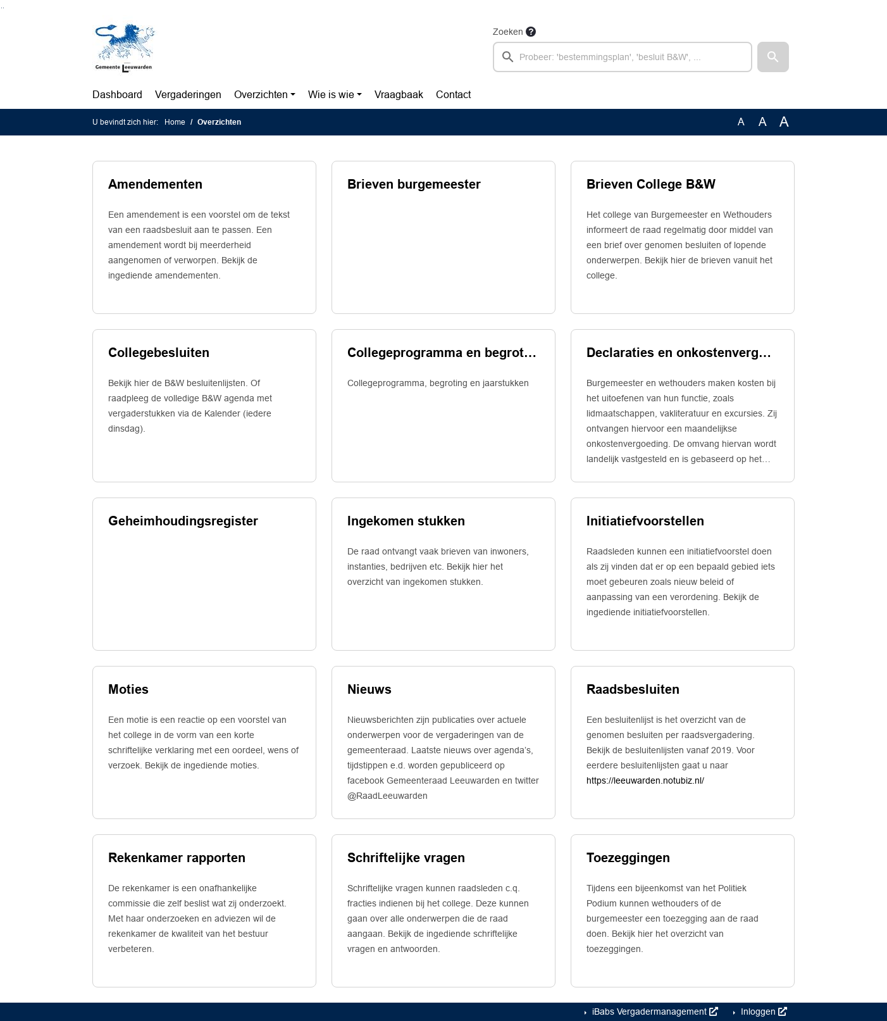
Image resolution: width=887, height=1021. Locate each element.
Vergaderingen (188, 94)
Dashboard (117, 94)
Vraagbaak (399, 94)
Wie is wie (331, 94)
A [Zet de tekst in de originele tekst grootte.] (741, 121)
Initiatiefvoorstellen (645, 521)
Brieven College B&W (651, 184)
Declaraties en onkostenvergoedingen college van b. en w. (682, 353)
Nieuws (369, 689)
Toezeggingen (628, 858)
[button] (773, 57)
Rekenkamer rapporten (176, 858)
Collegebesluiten (158, 353)
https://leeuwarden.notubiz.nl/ (645, 780)
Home (174, 122)
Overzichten (261, 94)
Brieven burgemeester (414, 184)
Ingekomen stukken (406, 521)
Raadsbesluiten (632, 689)
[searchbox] (622, 57)
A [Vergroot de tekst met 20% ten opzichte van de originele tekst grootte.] (763, 121)
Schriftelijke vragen (406, 858)
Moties (128, 689)
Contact (453, 94)
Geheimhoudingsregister (183, 521)
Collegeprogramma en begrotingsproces (443, 353)
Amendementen (155, 184)
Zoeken (508, 32)
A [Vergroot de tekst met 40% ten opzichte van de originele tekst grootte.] (784, 122)
